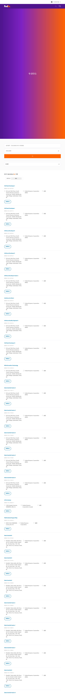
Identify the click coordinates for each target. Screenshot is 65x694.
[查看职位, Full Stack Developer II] (7, 358)
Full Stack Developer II (9, 343)
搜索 (32, 156)
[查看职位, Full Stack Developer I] (7, 201)
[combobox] (32, 146)
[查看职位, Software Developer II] (7, 246)
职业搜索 (55, 6)
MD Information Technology (11, 365)
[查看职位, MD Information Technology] (7, 381)
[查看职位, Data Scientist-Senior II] (7, 403)
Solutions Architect (9, 298)
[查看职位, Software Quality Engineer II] (7, 336)
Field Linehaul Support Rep (10, 517)
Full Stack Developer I (9, 186)
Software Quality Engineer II (11, 320)
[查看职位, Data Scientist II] (7, 551)
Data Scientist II (8, 535)
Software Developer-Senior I (11, 275)
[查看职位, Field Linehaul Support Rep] (7, 529)
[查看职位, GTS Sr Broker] (7, 511)
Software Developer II (9, 230)
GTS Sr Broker (7, 500)
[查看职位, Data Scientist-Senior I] (7, 618)
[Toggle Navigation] (60, 6)
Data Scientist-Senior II (9, 387)
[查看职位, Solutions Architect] (7, 314)
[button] (58, 150)
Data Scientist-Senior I (9, 602)
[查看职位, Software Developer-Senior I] (7, 291)
